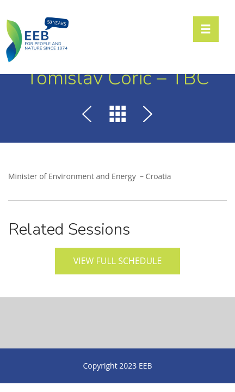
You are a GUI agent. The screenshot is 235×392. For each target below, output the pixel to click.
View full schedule (117, 261)
